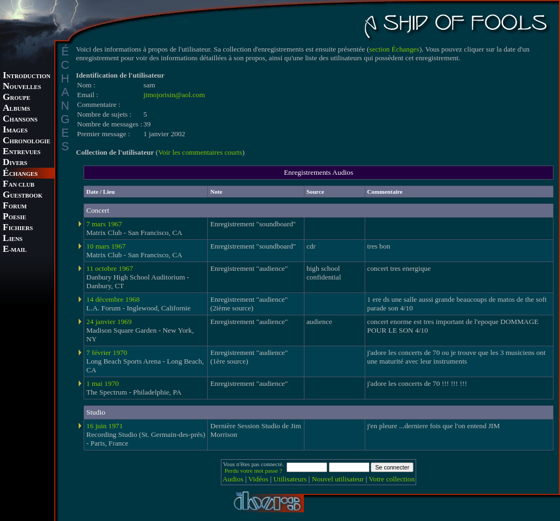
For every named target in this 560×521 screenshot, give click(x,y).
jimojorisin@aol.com (174, 95)
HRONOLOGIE (26, 141)
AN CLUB (18, 185)
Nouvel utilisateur (338, 479)
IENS (12, 239)
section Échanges (394, 49)
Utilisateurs (290, 479)
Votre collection (392, 479)
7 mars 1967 (104, 224)
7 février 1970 (107, 352)
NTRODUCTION (26, 76)
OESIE (14, 217)
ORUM (15, 206)
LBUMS (16, 109)
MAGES (15, 131)
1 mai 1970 (102, 383)
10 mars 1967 (106, 246)
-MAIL (15, 250)
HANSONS (20, 120)
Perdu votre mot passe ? (253, 470)
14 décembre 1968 (112, 299)
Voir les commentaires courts (200, 152)
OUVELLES (22, 87)
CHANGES (20, 174)
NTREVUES (22, 152)
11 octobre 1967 (109, 268)
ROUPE (16, 98)
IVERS (15, 163)
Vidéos (259, 479)
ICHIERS (18, 228)
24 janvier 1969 (109, 321)
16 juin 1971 (104, 426)
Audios (233, 479)
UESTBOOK (22, 196)
